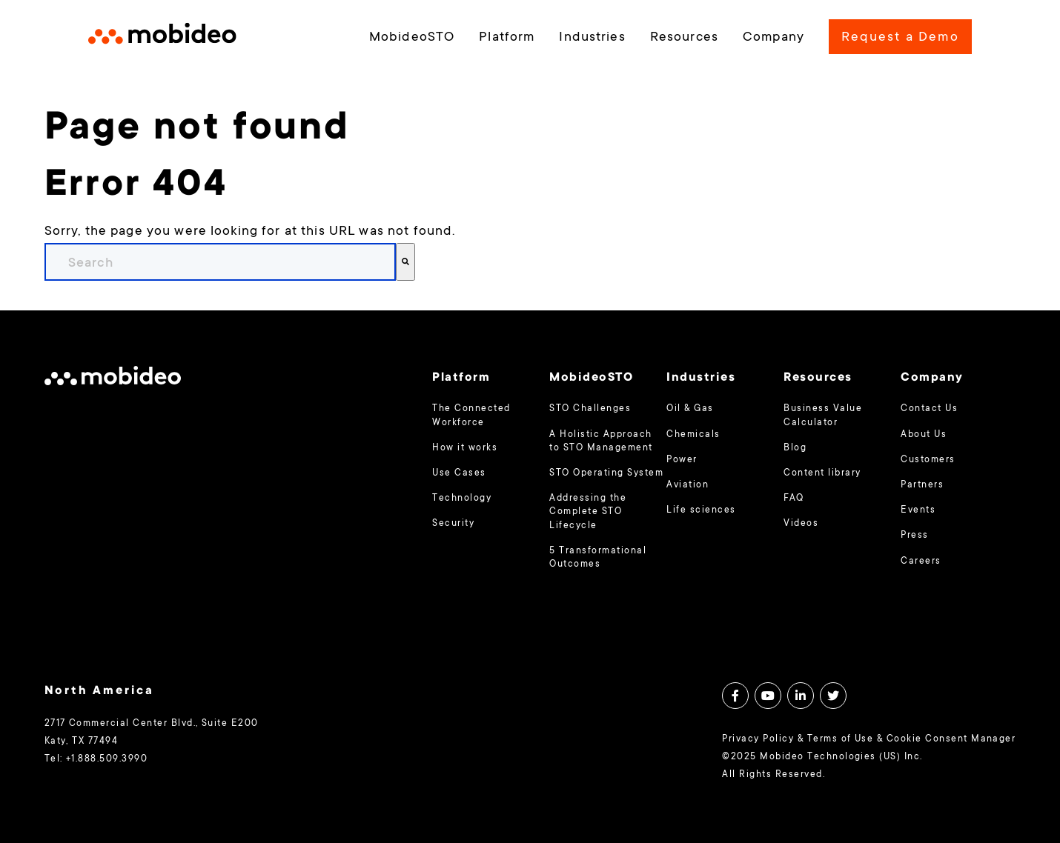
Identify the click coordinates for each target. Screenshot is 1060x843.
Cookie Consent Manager (951, 739)
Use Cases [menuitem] (459, 473)
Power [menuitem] (681, 460)
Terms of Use (840, 739)
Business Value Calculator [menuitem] (823, 415)
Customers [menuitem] (928, 460)
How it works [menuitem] (464, 448)
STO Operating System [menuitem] (606, 473)
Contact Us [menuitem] (929, 409)
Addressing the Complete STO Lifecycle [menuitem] (587, 511)
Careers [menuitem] (921, 561)
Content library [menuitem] (822, 473)
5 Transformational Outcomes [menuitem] (597, 558)
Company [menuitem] (773, 37)
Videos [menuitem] (801, 524)
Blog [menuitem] (795, 448)
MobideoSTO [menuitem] (411, 37)
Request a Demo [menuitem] (900, 37)
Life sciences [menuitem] (700, 510)
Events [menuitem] (918, 510)
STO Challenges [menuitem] (590, 409)
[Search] (405, 262)
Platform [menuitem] (506, 37)
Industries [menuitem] (592, 37)
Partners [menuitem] (922, 485)
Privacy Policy (758, 739)
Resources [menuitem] (684, 37)
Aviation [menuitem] (687, 485)
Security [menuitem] (453, 524)
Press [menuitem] (914, 535)
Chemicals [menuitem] (693, 435)
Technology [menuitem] (461, 498)
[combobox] (220, 262)
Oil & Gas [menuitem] (689, 409)
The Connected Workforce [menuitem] (471, 415)
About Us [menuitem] (924, 435)
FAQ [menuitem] (794, 498)
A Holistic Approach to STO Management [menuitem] (600, 441)
